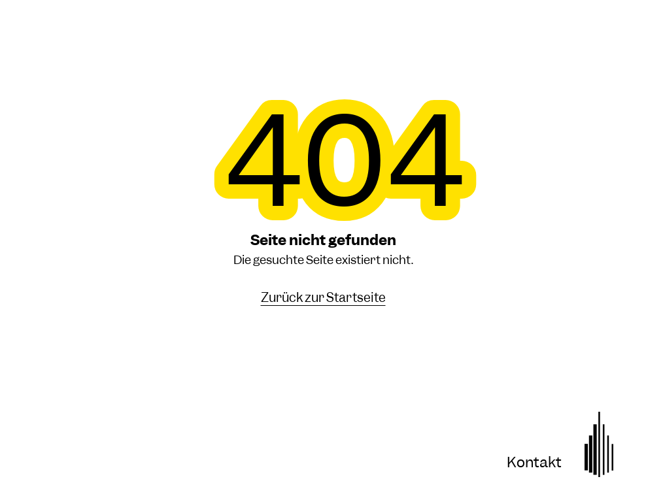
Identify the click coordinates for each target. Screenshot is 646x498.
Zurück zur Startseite (323, 298)
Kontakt (534, 462)
